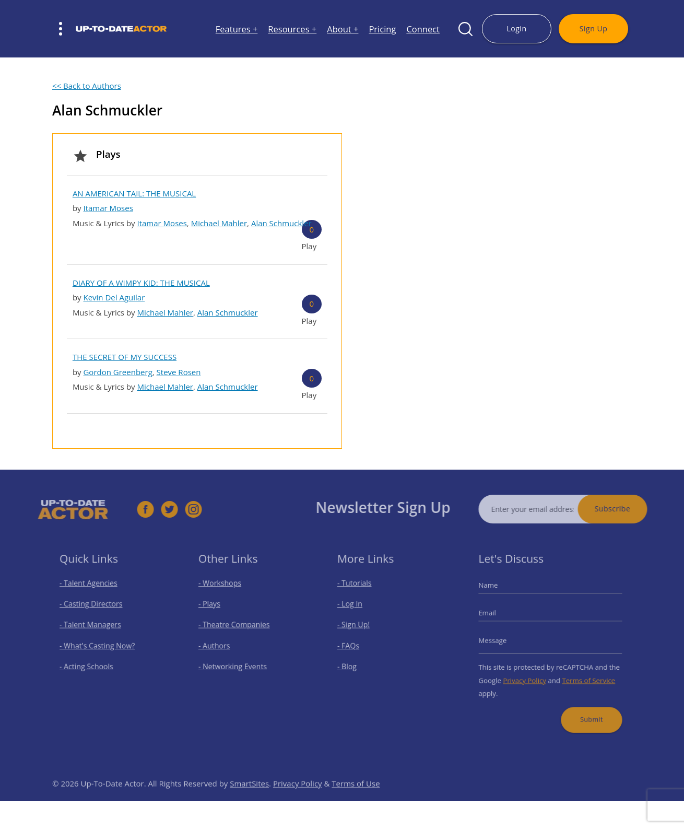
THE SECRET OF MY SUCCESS (124, 357)
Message (499, 641)
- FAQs (353, 645)
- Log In (354, 608)
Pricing (382, 29)
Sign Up (593, 28)
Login (516, 28)
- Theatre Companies (236, 627)
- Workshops (223, 590)
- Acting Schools (89, 663)
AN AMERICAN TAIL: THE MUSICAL (134, 193)
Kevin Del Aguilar (114, 297)
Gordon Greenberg (117, 372)
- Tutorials (359, 590)
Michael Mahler (219, 223)
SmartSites (249, 797)
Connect (423, 29)
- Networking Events (235, 663)
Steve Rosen (179, 372)
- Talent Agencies (91, 590)
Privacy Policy (528, 676)
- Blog (352, 663)
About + (342, 29)
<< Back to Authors (86, 85)
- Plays (214, 608)
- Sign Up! (358, 627)
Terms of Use (356, 797)
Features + (237, 29)
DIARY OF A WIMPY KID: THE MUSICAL (141, 282)
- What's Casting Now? (99, 645)
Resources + (292, 29)
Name (495, 592)
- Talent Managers (93, 627)
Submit (586, 711)
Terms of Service (584, 676)
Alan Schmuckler (281, 223)
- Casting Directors (93, 608)
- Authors (218, 645)
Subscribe (626, 509)
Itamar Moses (108, 208)
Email (495, 616)
